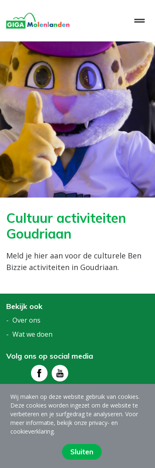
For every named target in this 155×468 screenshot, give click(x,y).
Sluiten (81, 451)
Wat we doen (32, 334)
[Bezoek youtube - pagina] (60, 373)
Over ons (26, 320)
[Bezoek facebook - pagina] (39, 373)
